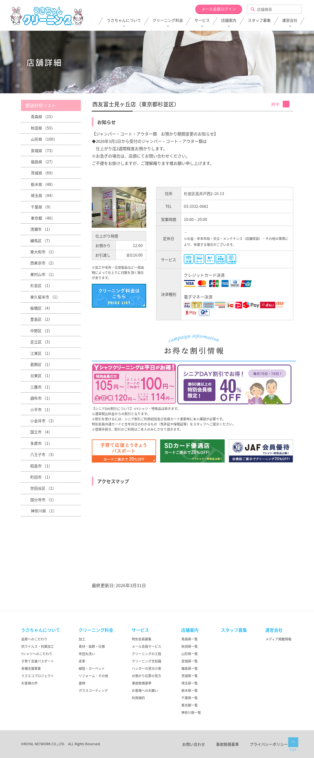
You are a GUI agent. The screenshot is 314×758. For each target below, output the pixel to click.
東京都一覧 (189, 705)
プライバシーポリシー (269, 744)
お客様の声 (29, 683)
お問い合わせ (193, 744)
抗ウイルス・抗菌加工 (37, 646)
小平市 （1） (41, 409)
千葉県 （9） (42, 206)
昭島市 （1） (41, 466)
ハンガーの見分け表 (146, 668)
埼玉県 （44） (43, 195)
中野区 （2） (41, 330)
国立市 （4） (41, 432)
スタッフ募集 (259, 20)
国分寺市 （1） (43, 499)
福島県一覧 (189, 668)
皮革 (82, 661)
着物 (82, 683)
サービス (202, 20)
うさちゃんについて (124, 20)
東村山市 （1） (43, 274)
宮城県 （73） (43, 150)
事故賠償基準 (141, 683)
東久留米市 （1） (45, 297)
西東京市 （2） (43, 263)
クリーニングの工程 (146, 653)
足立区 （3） (41, 341)
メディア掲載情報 (278, 639)
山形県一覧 (189, 653)
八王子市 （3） (43, 454)
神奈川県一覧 (191, 712)
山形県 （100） (44, 139)
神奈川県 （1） (44, 510)
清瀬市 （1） (41, 229)
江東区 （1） (41, 353)
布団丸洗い (87, 653)
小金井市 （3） (43, 420)
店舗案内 (228, 20)
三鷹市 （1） (41, 387)
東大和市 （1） (43, 251)
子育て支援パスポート (37, 661)
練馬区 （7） (41, 240)
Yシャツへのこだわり (36, 653)
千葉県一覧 (189, 697)
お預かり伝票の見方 (146, 675)
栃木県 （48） (43, 184)
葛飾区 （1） (41, 364)
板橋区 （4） (41, 308)
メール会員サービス (146, 646)
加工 (82, 639)
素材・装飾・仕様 (92, 646)
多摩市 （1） (41, 443)
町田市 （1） (41, 477)
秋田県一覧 (189, 646)
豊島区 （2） (41, 319)
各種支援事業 (31, 668)
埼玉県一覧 (189, 683)
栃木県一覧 (189, 690)
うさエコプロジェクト (37, 675)
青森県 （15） (43, 116)
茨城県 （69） (43, 172)
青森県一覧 (189, 639)
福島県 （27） (43, 161)
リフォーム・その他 (93, 675)
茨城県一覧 (189, 675)
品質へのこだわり (34, 639)
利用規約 (138, 697)
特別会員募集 (141, 639)
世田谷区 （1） (43, 488)
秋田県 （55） (43, 128)
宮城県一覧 (189, 661)
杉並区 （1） (41, 285)
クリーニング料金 (168, 20)
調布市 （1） (41, 398)
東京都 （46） (43, 218)
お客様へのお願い (145, 690)
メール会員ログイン (219, 8)
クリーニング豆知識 (146, 661)
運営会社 (289, 20)
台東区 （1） (41, 375)
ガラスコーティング (93, 690)
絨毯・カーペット (92, 668)
